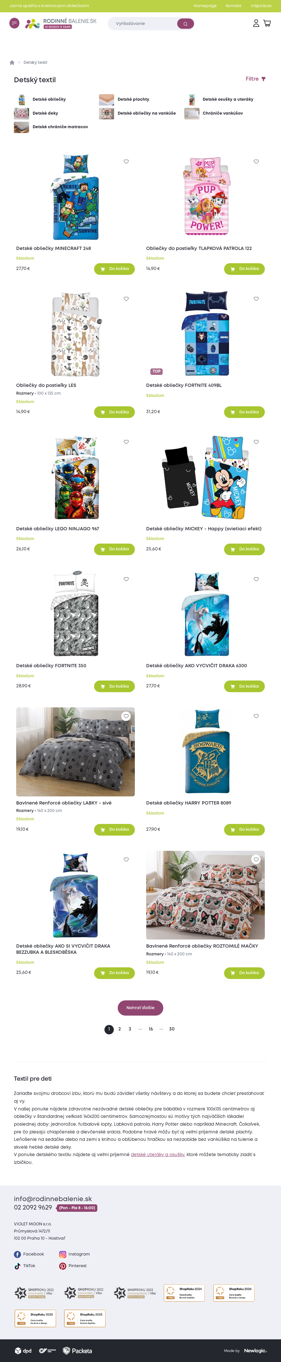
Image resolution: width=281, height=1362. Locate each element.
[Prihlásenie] (256, 23)
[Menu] (14, 23)
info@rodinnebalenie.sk (53, 1199)
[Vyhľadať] (185, 23)
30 (172, 1029)
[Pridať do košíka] (114, 269)
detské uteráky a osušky (157, 1155)
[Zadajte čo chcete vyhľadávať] (151, 23)
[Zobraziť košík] (267, 23)
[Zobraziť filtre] (256, 79)
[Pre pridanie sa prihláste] (126, 161)
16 (151, 1029)
